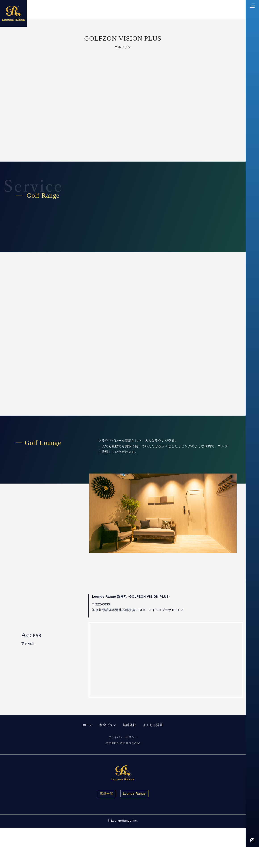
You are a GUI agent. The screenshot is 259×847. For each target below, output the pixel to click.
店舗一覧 (106, 793)
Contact (189, 9)
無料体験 (129, 725)
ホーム (88, 725)
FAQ (231, 9)
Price (169, 9)
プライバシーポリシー (123, 737)
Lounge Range (134, 793)
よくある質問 (153, 725)
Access (212, 9)
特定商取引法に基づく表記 (123, 742)
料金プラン (108, 725)
